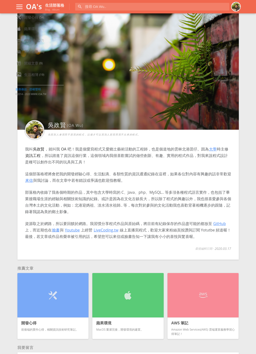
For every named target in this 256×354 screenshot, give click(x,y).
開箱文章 (31, 80)
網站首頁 (31, 23)
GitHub (140, 214)
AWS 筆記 (32, 57)
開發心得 (31, 34)
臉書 (178, 214)
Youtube (194, 214)
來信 (155, 151)
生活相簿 (31, 91)
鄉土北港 (31, 68)
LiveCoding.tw (95, 220)
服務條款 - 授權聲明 (28, 106)
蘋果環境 (31, 45)
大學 (132, 120)
